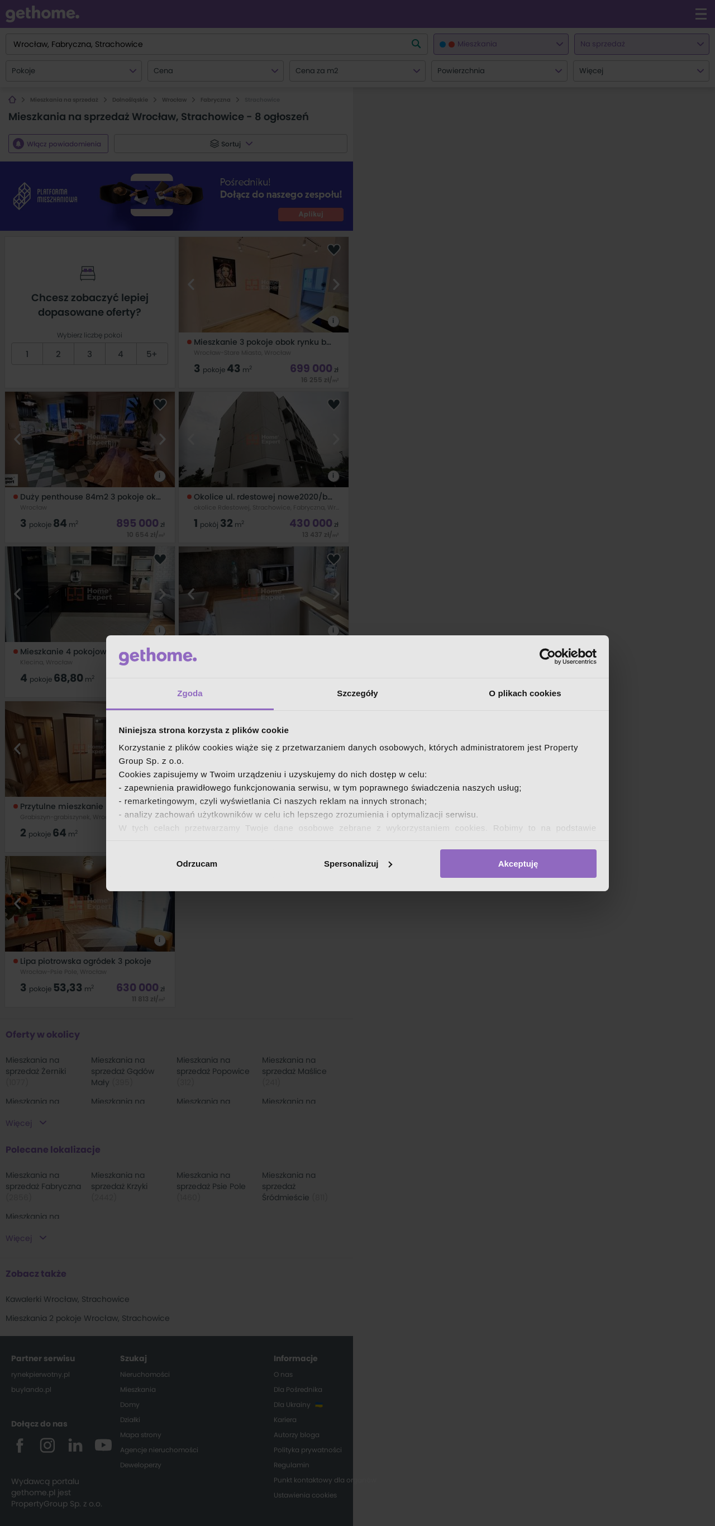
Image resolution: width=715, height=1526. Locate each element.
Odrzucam (197, 863)
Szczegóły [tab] (357, 693)
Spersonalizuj (358, 863)
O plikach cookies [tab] (525, 693)
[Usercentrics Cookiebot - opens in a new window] (548, 656)
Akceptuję (518, 863)
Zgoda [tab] (190, 693)
